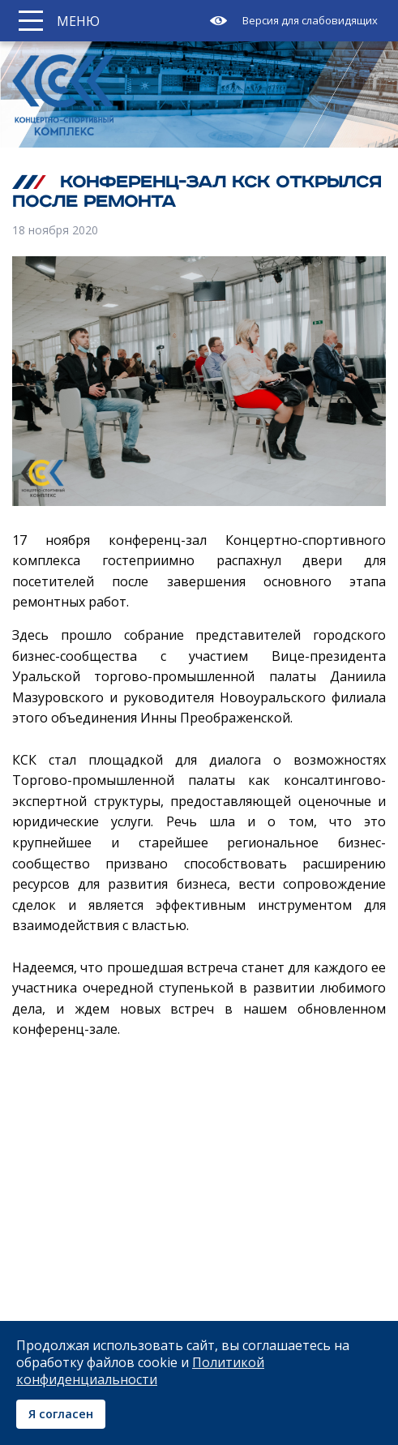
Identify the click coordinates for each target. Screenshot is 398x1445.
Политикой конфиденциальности (140, 1370)
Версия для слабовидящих (310, 20)
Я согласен (60, 1413)
